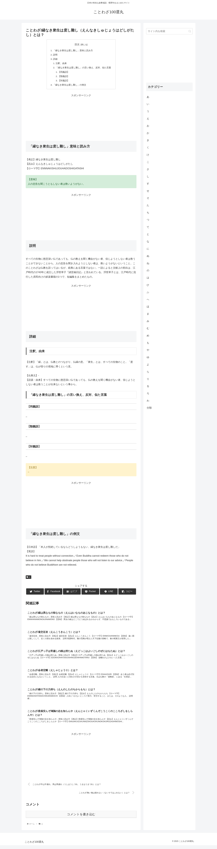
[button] (189, 31)
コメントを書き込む (81, 818)
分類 (149, 407)
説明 (55, 55)
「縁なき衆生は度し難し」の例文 (69, 86)
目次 (77, 44)
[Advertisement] (81, 118)
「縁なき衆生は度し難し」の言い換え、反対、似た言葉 (83, 68)
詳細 (55, 59)
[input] (169, 31)
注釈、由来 (61, 64)
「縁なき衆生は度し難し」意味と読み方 (73, 50)
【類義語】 (63, 77)
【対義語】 (63, 82)
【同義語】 (63, 73)
